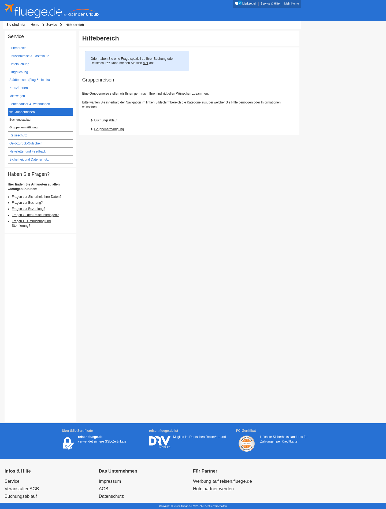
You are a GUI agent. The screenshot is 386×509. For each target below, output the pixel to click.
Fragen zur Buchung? (27, 203)
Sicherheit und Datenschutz (29, 159)
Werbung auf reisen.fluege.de (222, 481)
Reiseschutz (18, 135)
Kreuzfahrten (18, 88)
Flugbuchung (18, 72)
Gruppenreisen (24, 112)
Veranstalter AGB (22, 488)
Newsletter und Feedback (27, 151)
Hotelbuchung (19, 64)
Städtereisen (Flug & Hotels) (29, 80)
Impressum (110, 481)
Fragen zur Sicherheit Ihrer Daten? (36, 197)
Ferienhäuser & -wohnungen (29, 104)
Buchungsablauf (105, 120)
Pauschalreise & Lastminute (29, 56)
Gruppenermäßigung (109, 129)
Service (51, 25)
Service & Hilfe (270, 3)
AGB (103, 488)
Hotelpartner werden (213, 488)
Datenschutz (111, 496)
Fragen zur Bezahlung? (28, 209)
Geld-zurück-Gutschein (25, 143)
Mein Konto (291, 3)
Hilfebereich (17, 48)
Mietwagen (17, 96)
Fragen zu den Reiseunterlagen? (35, 215)
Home (35, 25)
